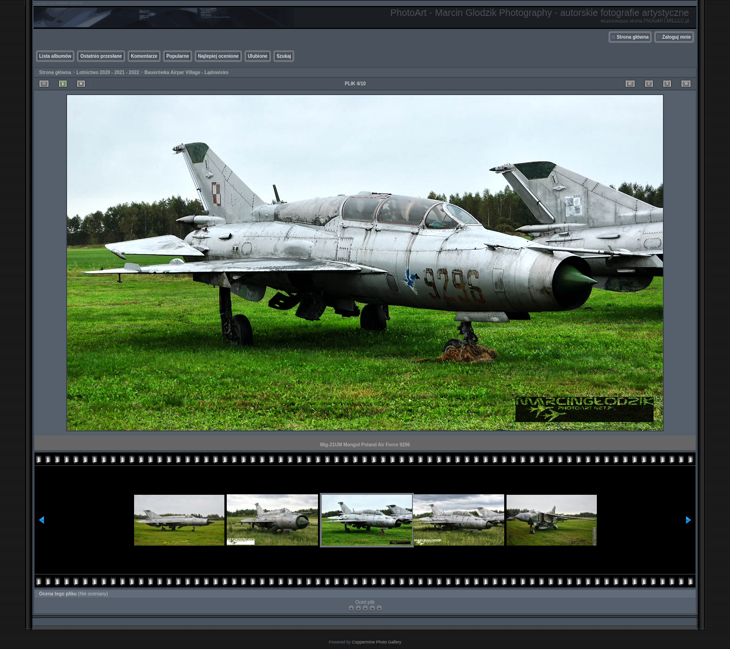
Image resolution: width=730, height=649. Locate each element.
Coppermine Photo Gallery (376, 642)
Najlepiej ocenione (218, 56)
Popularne (177, 56)
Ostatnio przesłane (101, 56)
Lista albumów (55, 56)
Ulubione (258, 56)
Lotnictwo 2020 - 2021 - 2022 (107, 72)
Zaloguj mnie (676, 37)
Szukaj (284, 56)
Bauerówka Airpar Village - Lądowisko (186, 72)
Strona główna (632, 37)
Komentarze (144, 56)
